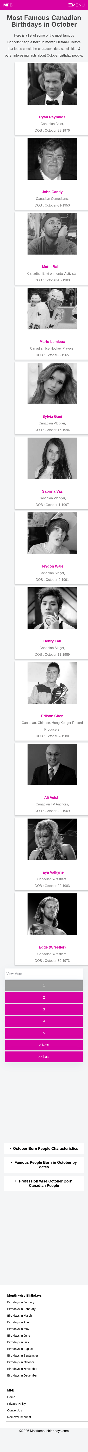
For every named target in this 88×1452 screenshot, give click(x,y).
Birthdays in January (20, 1302)
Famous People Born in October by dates (45, 1164)
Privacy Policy (16, 1403)
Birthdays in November (22, 1368)
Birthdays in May (18, 1329)
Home (11, 1397)
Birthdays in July (18, 1342)
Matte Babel (52, 267)
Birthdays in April (18, 1322)
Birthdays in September (22, 1355)
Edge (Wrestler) (52, 947)
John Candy (52, 192)
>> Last (44, 1057)
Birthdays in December (22, 1375)
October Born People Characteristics (45, 1149)
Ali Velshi (52, 797)
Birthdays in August (20, 1349)
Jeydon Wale (52, 566)
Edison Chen (52, 716)
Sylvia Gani (52, 416)
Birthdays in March (19, 1315)
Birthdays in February (21, 1309)
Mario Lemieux (52, 342)
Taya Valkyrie (52, 872)
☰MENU (76, 4)
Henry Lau (52, 641)
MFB (8, 4)
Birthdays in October (20, 1362)
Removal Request (19, 1417)
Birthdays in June (18, 1335)
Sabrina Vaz (52, 491)
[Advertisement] (40, 1103)
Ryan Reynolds (52, 117)
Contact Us (14, 1410)
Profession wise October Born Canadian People (45, 1183)
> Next (44, 1045)
